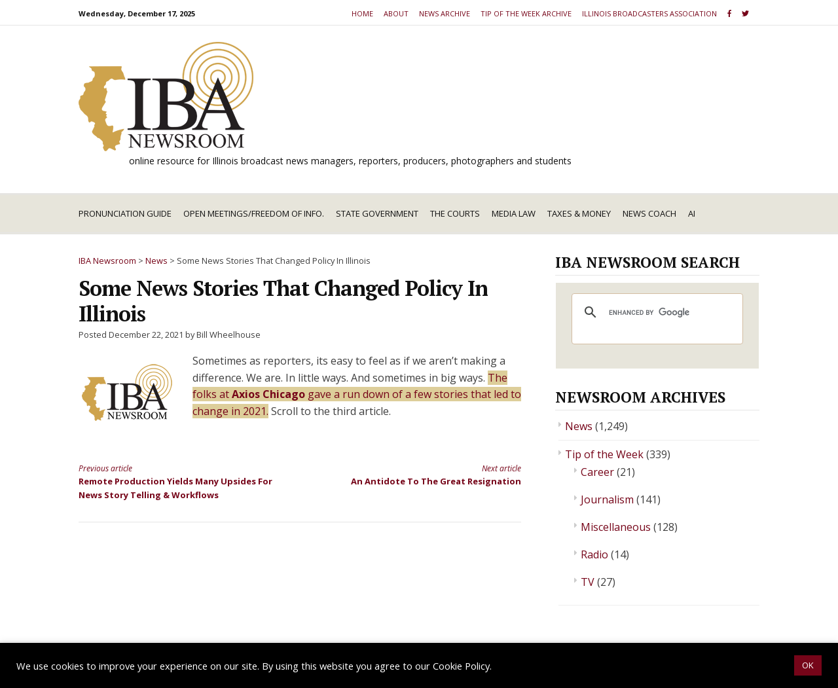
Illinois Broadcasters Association (649, 13)
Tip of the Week (604, 454)
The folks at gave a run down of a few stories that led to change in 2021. (356, 395)
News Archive (444, 13)
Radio (594, 554)
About (396, 13)
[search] (655, 312)
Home (362, 13)
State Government (377, 213)
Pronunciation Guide (125, 213)
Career (597, 472)
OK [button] (808, 665)
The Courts (455, 213)
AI (691, 213)
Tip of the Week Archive (526, 13)
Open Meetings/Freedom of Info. (253, 213)
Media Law (514, 213)
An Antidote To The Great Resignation (421, 474)
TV (587, 582)
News (578, 426)
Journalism (607, 499)
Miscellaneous (616, 527)
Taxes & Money (579, 213)
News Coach (649, 213)
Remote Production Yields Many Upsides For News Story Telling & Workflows (178, 481)
